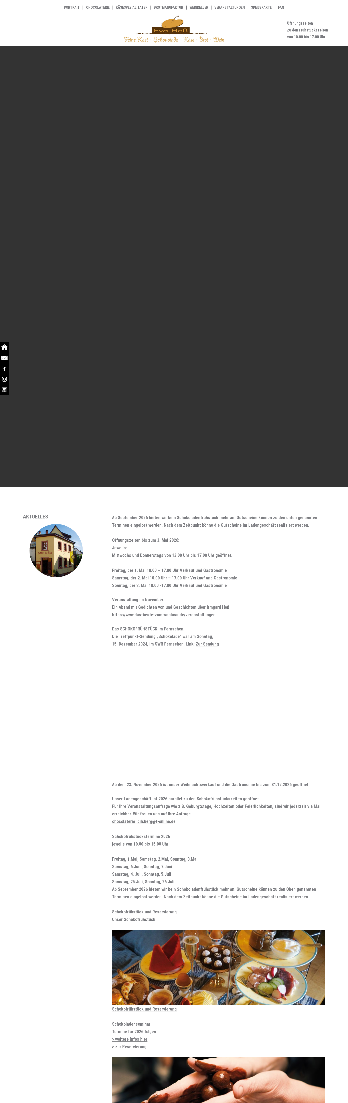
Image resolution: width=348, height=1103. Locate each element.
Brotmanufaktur (168, 8)
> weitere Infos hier (129, 1039)
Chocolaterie (98, 8)
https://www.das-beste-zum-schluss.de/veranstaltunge (162, 614)
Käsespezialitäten (132, 8)
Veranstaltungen (229, 8)
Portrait (72, 8)
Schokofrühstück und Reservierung (144, 912)
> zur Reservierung (129, 1046)
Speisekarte (261, 8)
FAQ (281, 8)
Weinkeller (199, 8)
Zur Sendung (207, 644)
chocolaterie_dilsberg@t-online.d (142, 821)
